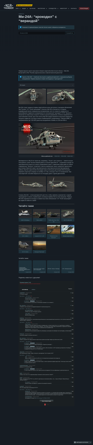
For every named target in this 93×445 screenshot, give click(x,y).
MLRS (21, 373)
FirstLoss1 (22, 333)
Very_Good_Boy (28, 297)
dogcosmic (22, 352)
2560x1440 (70, 156)
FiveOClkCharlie (28, 396)
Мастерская (41, 8)
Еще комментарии (46, 401)
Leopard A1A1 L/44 (39, 236)
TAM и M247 (39, 220)
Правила (70, 288)
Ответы (33, 289)
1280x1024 (57, 156)
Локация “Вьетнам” (39, 251)
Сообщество (52, 8)
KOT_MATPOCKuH (29, 310)
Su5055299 (22, 292)
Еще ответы (22, 296)
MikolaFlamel (28, 329)
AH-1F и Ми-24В (68, 220)
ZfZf (26, 356)
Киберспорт (63, 8)
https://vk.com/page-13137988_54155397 (42, 398)
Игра (17, 8)
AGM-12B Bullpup (25, 220)
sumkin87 (22, 386)
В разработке (69, 33)
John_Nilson (27, 313)
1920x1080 (63, 156)
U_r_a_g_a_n (27, 382)
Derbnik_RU (27, 391)
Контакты (74, 8)
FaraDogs (22, 318)
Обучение (32, 8)
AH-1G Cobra (25, 251)
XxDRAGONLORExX (24, 365)
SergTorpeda (28, 324)
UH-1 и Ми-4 (25, 236)
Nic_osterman (23, 305)
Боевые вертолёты (68, 236)
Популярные (25, 289)
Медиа (24, 8)
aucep (21, 377)
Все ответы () (29, 296)
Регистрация (84, 8)
